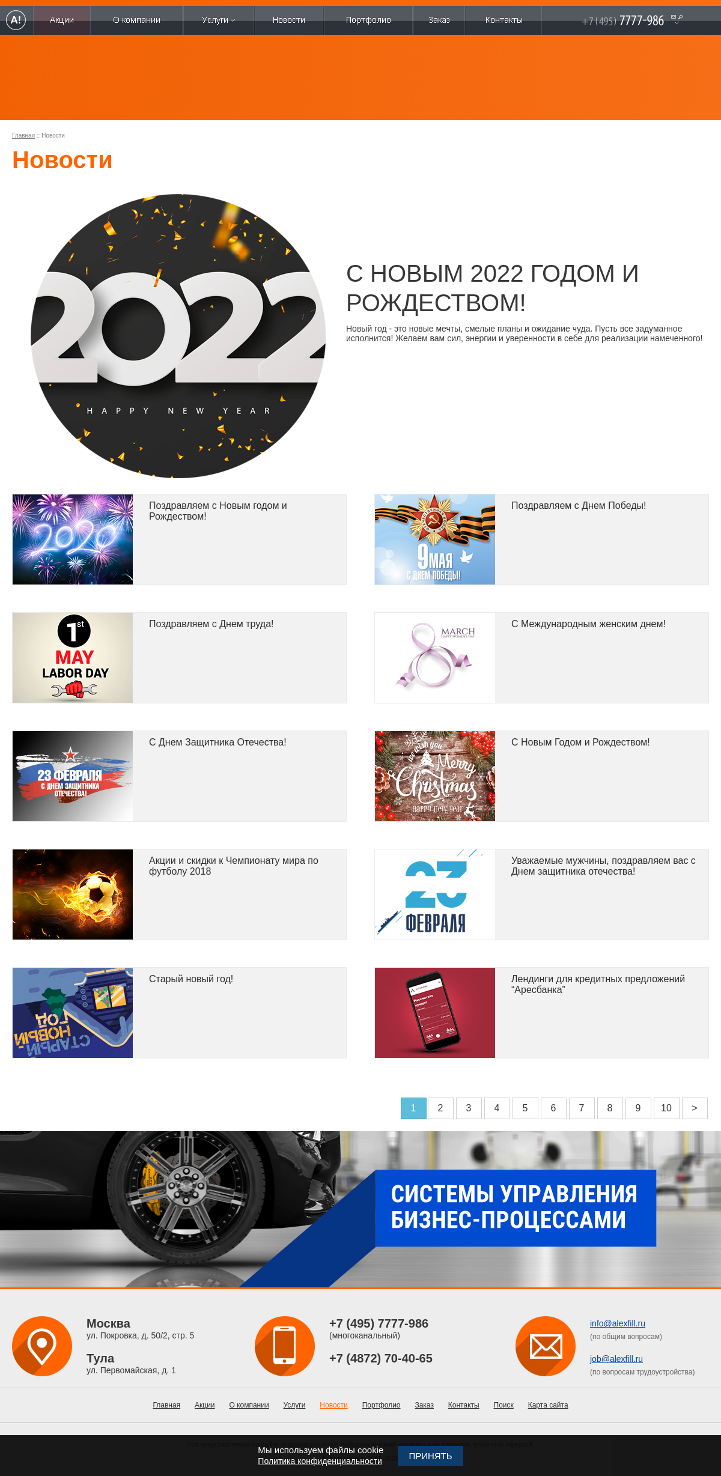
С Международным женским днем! (588, 624)
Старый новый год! (191, 979)
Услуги (295, 1405)
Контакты (463, 1405)
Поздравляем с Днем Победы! (578, 505)
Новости (333, 1405)
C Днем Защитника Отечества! (218, 742)
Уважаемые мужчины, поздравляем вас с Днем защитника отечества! (603, 865)
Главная (23, 135)
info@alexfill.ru (617, 1323)
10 (666, 1108)
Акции (205, 1405)
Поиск (504, 1405)
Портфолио (381, 1405)
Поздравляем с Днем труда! (211, 624)
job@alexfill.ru (616, 1359)
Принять (430, 1456)
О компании (249, 1405)
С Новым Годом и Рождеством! (580, 742)
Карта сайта (548, 1405)
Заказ (424, 1405)
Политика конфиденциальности (320, 1461)
